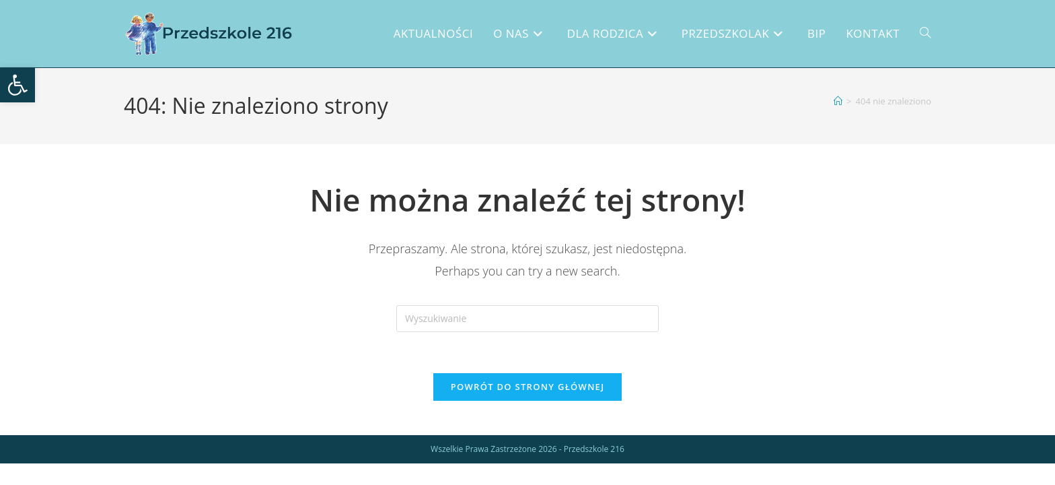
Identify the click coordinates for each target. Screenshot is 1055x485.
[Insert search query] (527, 318)
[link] (17, 84)
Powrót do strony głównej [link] (528, 387)
